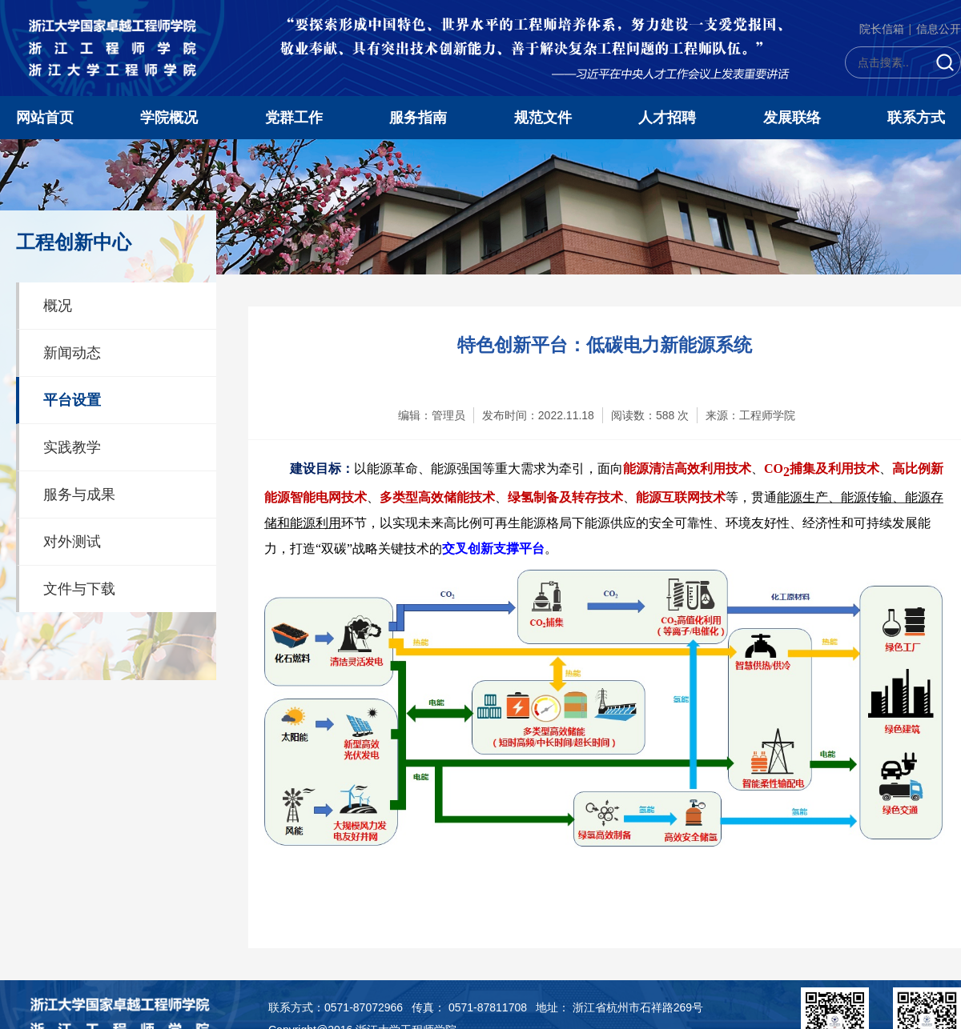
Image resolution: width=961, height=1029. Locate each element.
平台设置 (72, 400)
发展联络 (792, 118)
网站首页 (45, 118)
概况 (57, 306)
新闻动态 (72, 353)
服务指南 (418, 118)
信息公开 (938, 28)
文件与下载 (79, 589)
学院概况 (169, 118)
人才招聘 (667, 118)
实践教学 (72, 447)
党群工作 (294, 118)
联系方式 (916, 118)
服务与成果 (79, 494)
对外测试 (72, 542)
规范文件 (543, 118)
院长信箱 (881, 28)
